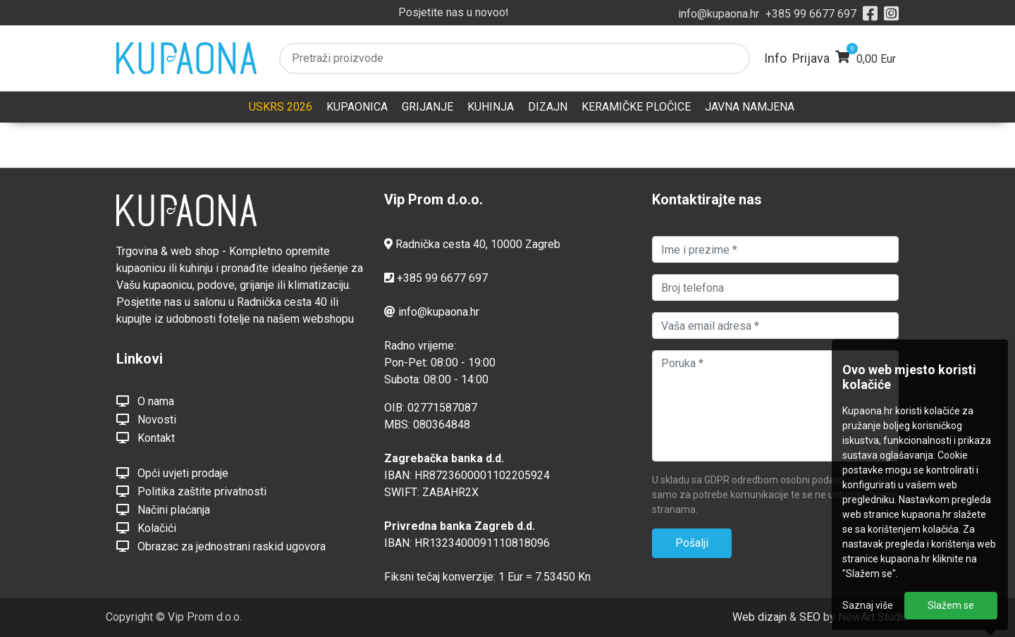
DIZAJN (547, 106)
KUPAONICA (357, 106)
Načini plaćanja (163, 509)
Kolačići (146, 527)
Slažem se (951, 605)
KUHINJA (490, 106)
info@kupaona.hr (718, 13)
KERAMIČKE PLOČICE (636, 106)
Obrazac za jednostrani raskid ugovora (221, 546)
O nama (145, 401)
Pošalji (691, 543)
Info (775, 58)
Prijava (811, 58)
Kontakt (145, 437)
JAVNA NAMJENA (749, 106)
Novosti (146, 419)
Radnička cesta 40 (440, 244)
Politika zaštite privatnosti (191, 491)
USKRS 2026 (280, 106)
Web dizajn (759, 617)
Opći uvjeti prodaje (172, 472)
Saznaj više (867, 605)
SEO (809, 617)
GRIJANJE (427, 106)
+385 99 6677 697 (810, 13)
